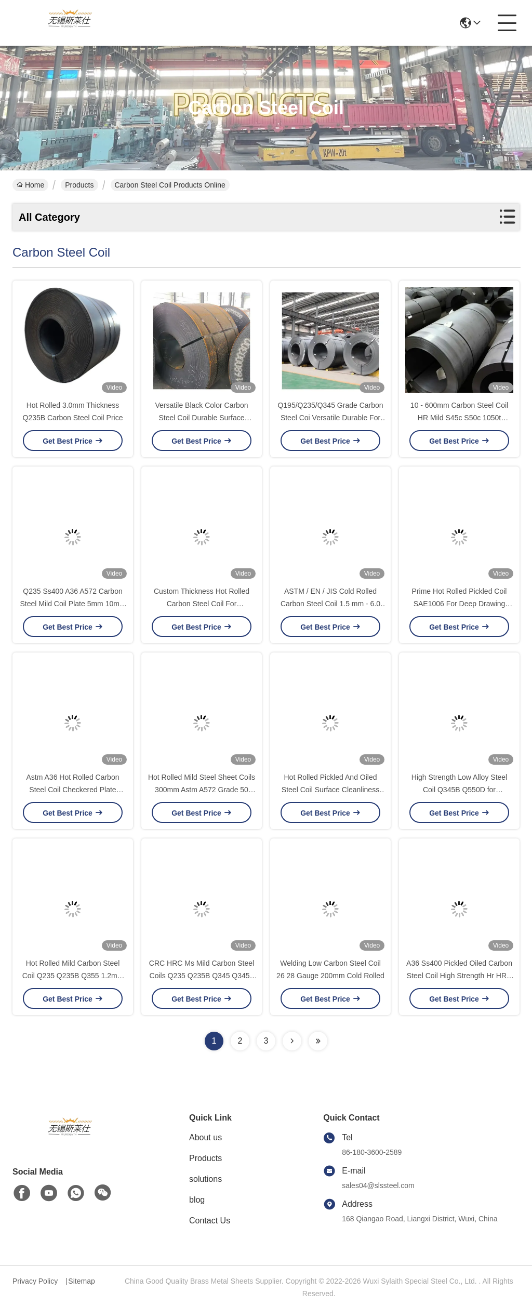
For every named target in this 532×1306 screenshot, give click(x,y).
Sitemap (81, 1281)
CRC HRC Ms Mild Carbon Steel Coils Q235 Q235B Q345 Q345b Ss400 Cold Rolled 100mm (201, 975)
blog (197, 1199)
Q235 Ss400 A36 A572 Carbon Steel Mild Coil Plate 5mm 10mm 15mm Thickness (72, 603)
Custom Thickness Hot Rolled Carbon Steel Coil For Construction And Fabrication (201, 603)
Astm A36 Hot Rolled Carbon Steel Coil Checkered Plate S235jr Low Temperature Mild (72, 789)
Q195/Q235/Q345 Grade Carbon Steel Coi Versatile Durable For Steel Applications (330, 417)
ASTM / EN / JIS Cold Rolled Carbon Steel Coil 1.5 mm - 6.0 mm (330, 603)
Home (30, 185)
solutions (205, 1179)
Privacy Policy (35, 1281)
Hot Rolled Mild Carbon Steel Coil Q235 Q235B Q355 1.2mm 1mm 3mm (73, 975)
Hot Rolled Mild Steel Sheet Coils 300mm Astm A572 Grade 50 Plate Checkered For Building (201, 789)
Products (79, 185)
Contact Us (209, 1220)
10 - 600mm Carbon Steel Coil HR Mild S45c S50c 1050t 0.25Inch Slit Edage (459, 417)
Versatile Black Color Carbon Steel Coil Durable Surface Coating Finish (201, 417)
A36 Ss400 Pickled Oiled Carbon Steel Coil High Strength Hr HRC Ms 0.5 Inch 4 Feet (459, 975)
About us (205, 1137)
